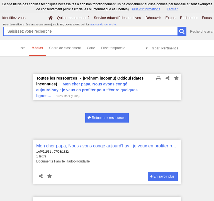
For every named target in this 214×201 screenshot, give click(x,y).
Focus (207, 18)
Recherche (189, 18)
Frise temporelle (113, 48)
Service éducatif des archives (117, 18)
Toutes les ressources (56, 78)
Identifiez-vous (14, 18)
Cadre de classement (65, 48)
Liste (22, 48)
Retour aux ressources (106, 118)
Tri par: (164, 48)
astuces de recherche (103, 24)
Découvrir (153, 18)
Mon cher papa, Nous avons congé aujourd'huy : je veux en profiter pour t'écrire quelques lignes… (107, 145)
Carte (91, 48)
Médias (37, 48)
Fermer (172, 9)
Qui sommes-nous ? (73, 18)
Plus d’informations (146, 9)
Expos (171, 18)
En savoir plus (162, 176)
